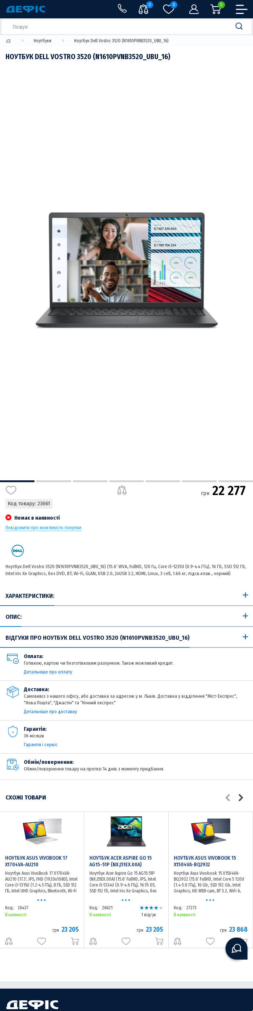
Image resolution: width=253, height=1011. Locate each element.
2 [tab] (53, 481)
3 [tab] (90, 481)
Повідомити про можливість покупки (43, 527)
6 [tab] (199, 481)
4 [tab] (126, 481)
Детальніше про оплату (48, 672)
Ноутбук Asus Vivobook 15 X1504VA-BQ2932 (205, 861)
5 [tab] (163, 481)
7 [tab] (236, 481)
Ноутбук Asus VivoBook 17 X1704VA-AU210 (36, 861)
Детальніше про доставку (50, 711)
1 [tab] (17, 481)
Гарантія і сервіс (41, 744)
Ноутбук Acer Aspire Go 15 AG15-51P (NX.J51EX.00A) (120, 861)
